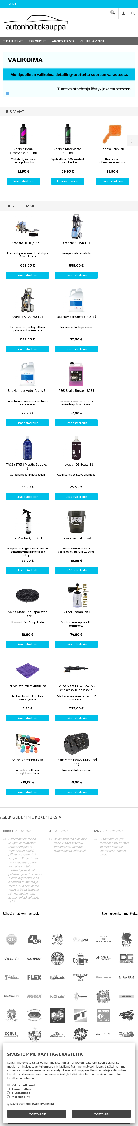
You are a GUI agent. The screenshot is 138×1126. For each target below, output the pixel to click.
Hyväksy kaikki (101, 1113)
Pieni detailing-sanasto (62, 919)
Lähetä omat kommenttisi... (21, 748)
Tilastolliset (21, 1092)
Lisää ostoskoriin (23, 181)
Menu (9, 4)
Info (26, 900)
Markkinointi (21, 1096)
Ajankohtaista (63, 41)
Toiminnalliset (22, 1089)
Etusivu (12, 900)
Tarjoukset (37, 41)
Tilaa (69, 955)
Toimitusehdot (44, 900)
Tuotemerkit (13, 41)
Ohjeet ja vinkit (92, 41)
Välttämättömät (23, 1085)
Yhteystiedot (96, 900)
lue (57, 963)
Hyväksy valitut (37, 1113)
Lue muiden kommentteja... (120, 748)
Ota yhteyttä (119, 900)
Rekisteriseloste (71, 900)
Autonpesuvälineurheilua (24, 919)
